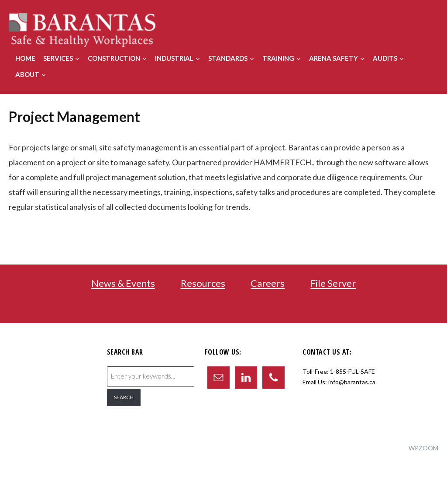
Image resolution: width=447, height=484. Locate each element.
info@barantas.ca (351, 382)
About (27, 74)
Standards (228, 58)
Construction (114, 58)
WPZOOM (423, 448)
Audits (385, 58)
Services (58, 58)
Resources (203, 283)
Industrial (174, 58)
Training (278, 58)
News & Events (123, 283)
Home (25, 58)
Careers (268, 283)
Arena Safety (333, 58)
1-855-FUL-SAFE (352, 371)
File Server (333, 283)
